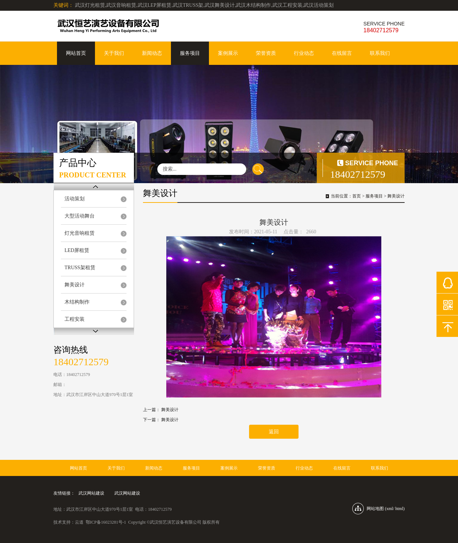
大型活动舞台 (80, 216)
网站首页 (76, 53)
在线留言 (342, 53)
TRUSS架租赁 (80, 267)
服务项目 (190, 53)
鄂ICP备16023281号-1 (106, 522)
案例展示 (228, 53)
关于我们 (114, 53)
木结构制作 (77, 302)
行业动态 (304, 53)
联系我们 (380, 53)
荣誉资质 (266, 53)
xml (389, 508)
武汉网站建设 (91, 493)
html (399, 508)
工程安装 (75, 319)
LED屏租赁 (77, 250)
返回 (274, 431)
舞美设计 (75, 284)
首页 (356, 196)
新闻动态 (152, 53)
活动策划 (75, 198)
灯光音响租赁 (80, 233)
